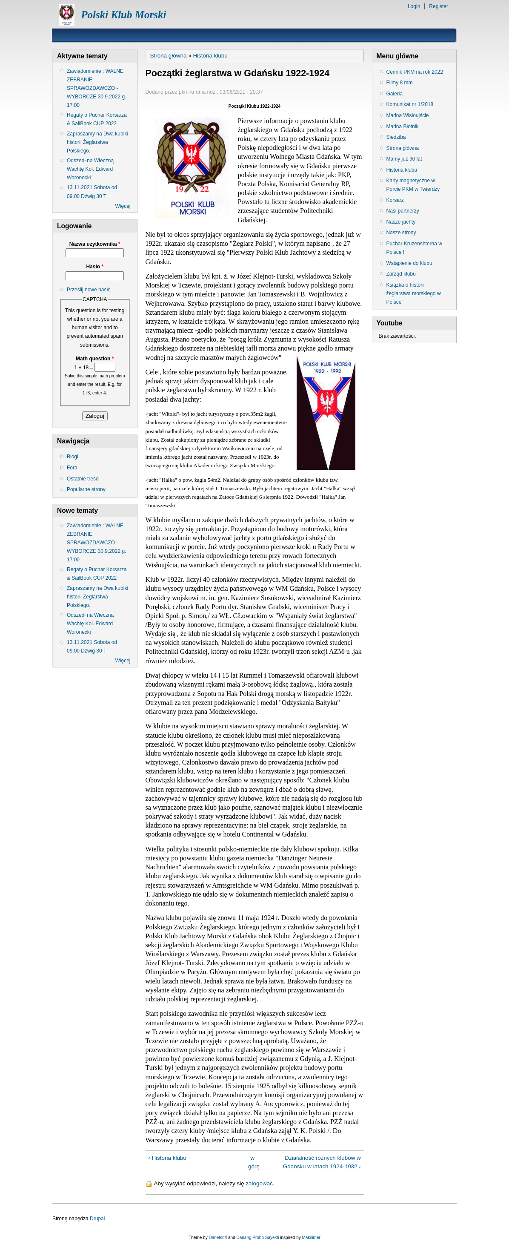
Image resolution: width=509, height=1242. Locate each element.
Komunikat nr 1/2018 (410, 104)
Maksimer (311, 1237)
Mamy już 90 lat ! (405, 159)
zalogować (259, 1183)
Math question (95, 359)
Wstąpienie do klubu (409, 263)
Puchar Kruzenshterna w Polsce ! (414, 248)
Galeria (394, 94)
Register (438, 6)
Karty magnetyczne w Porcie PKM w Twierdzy (413, 185)
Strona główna (168, 55)
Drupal (97, 1219)
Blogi (72, 457)
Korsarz (395, 200)
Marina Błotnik (402, 126)
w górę (252, 1162)
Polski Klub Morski (123, 14)
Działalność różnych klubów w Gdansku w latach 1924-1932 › (322, 1162)
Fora (72, 468)
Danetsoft (218, 1237)
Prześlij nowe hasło (89, 290)
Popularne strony (86, 489)
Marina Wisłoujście (407, 115)
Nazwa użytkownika (94, 244)
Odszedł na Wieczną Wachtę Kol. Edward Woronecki (90, 169)
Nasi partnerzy (402, 211)
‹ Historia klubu (167, 1158)
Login (414, 6)
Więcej (122, 206)
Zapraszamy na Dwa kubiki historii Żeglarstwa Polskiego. (97, 142)
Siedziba (396, 137)
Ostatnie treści (83, 479)
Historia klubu (210, 55)
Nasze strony (401, 233)
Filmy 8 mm (399, 83)
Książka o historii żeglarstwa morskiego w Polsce (413, 293)
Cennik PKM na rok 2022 (414, 72)
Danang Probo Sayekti (257, 1237)
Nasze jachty (401, 222)
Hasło (94, 267)
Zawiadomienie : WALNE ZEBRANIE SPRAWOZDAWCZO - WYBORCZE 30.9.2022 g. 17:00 (96, 88)
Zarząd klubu (401, 274)
